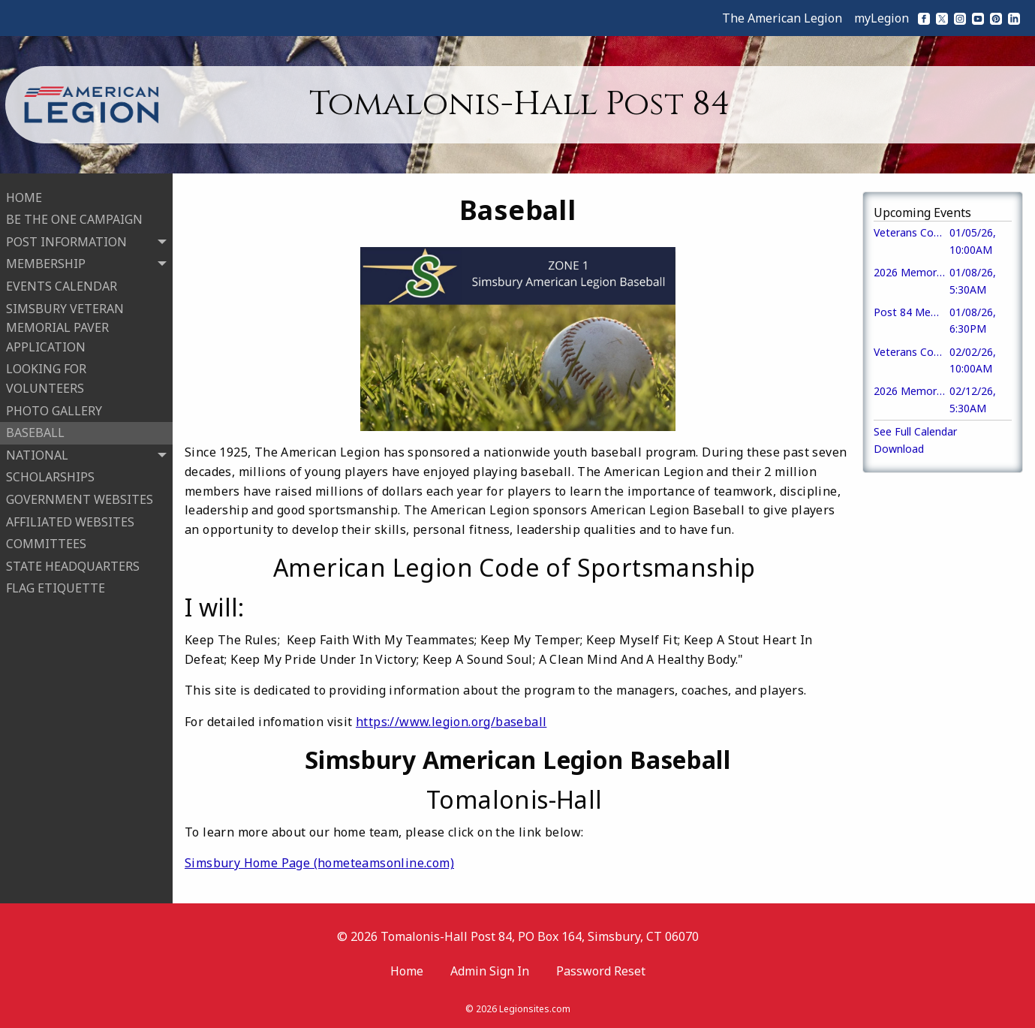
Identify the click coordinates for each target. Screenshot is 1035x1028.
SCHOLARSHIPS (50, 476)
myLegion (881, 18)
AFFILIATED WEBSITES (70, 520)
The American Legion (782, 18)
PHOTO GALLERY (54, 409)
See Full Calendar (915, 431)
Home (406, 971)
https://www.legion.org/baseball (451, 721)
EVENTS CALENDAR (61, 284)
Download (899, 449)
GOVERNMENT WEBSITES (79, 498)
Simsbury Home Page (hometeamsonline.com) (319, 863)
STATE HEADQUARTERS (73, 564)
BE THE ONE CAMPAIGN (74, 218)
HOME (24, 196)
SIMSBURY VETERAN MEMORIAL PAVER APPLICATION (65, 326)
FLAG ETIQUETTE (55, 587)
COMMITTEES (46, 542)
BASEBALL (35, 432)
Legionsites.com (534, 1008)
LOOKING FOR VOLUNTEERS (46, 378)
